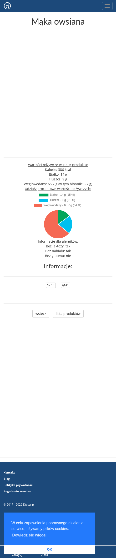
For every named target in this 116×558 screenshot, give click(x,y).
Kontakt (9, 472)
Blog (7, 479)
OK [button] (49, 549)
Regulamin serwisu (17, 491)
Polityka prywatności (18, 485)
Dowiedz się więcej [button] (29, 535)
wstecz (40, 313)
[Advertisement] (58, 94)
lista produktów (68, 313)
